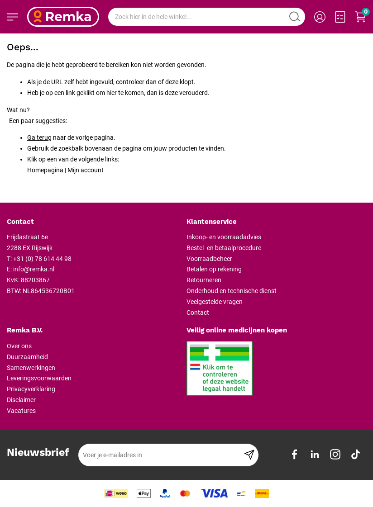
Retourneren (203, 280)
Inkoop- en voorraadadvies (223, 237)
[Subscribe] (249, 455)
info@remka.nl (33, 269)
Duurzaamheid (27, 356)
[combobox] (206, 17)
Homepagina (45, 170)
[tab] (93, 222)
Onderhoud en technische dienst (231, 290)
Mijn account (85, 170)
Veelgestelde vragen (214, 301)
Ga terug (39, 137)
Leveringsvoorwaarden (39, 378)
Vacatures (21, 410)
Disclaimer (21, 399)
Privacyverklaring (31, 389)
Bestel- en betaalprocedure (223, 247)
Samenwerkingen (31, 367)
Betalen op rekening (214, 269)
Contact (197, 312)
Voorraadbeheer (209, 258)
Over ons (19, 346)
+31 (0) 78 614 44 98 (42, 258)
